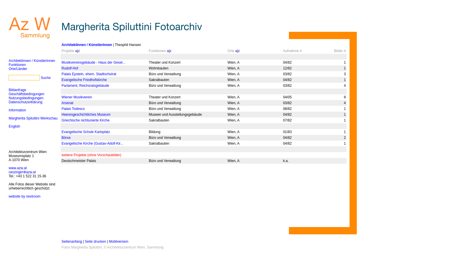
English (14, 126)
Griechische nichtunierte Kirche (85, 120)
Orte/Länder (18, 69)
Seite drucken (95, 242)
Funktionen (17, 65)
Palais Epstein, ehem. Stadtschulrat (89, 74)
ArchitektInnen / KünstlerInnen (32, 61)
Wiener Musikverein (77, 97)
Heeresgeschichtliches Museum (86, 115)
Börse (66, 138)
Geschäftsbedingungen (26, 94)
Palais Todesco (73, 109)
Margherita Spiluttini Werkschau (33, 118)
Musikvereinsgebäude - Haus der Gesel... (93, 62)
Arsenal (67, 103)
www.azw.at (18, 168)
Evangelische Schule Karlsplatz (86, 132)
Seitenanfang (72, 242)
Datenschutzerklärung (25, 102)
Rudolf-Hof (70, 68)
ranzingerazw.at (22, 172)
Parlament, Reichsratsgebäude (85, 86)
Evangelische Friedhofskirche (84, 80)
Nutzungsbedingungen (26, 98)
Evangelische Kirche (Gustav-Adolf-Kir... (92, 143)
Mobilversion (118, 242)
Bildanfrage (17, 90)
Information (17, 110)
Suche (46, 78)
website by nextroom (24, 196)
